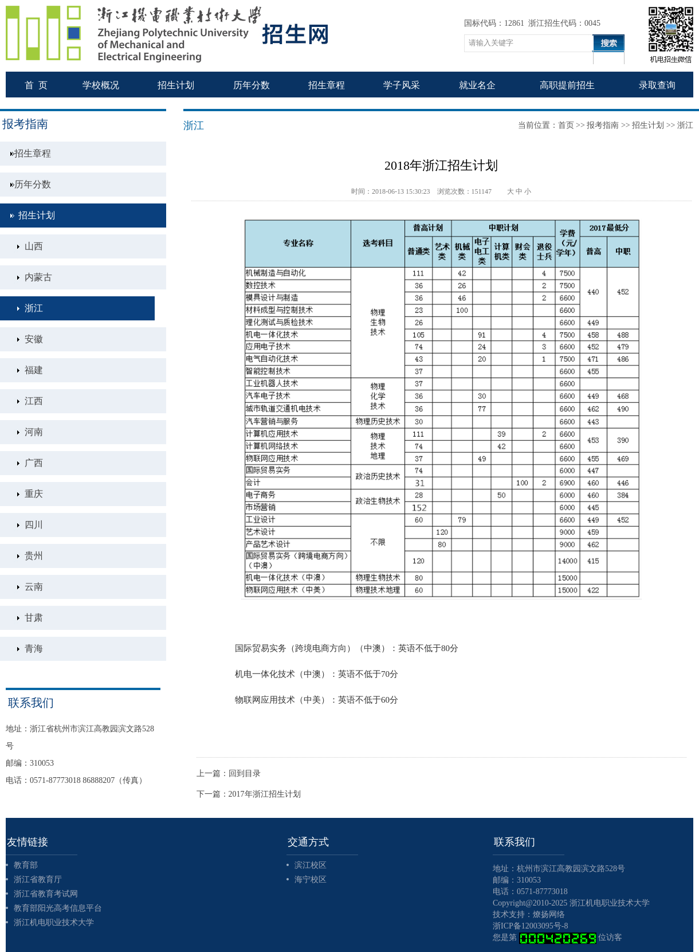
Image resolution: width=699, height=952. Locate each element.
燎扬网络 (549, 914)
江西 (34, 401)
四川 (34, 525)
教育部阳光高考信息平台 (58, 908)
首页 (566, 125)
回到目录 (245, 773)
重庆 (34, 494)
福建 (34, 370)
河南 (34, 432)
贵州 (34, 556)
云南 (34, 586)
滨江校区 (310, 865)
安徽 (34, 339)
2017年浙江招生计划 (265, 794)
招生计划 (36, 215)
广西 (34, 463)
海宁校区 (310, 879)
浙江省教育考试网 (46, 894)
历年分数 (32, 184)
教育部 (26, 865)
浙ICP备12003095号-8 (530, 926)
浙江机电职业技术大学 (54, 922)
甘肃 (34, 617)
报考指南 (603, 125)
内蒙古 (38, 277)
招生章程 (32, 153)
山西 (34, 246)
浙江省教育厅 (38, 879)
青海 (34, 648)
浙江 (34, 308)
